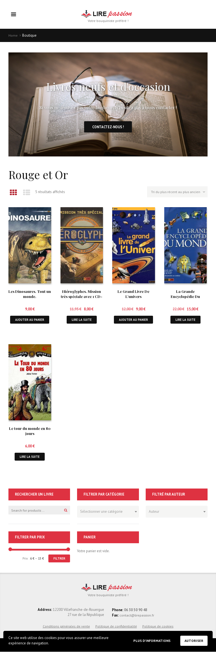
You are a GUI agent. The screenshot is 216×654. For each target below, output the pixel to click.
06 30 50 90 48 (135, 612)
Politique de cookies (158, 628)
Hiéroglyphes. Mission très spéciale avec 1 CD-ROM (82, 297)
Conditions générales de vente (66, 628)
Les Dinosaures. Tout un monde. (30, 295)
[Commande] (176, 194)
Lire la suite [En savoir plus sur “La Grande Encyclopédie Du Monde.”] (185, 321)
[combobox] (108, 514)
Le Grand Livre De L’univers (133, 295)
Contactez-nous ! (108, 127)
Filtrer (59, 560)
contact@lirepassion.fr (137, 617)
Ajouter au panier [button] (29, 321)
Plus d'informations (150, 640)
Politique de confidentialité (116, 628)
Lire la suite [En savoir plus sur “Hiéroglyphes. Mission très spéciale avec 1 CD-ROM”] (81, 321)
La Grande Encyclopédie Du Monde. (185, 297)
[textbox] (106, 513)
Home (13, 35)
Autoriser (193, 640)
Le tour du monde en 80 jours (30, 433)
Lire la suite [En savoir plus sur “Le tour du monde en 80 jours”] (30, 458)
